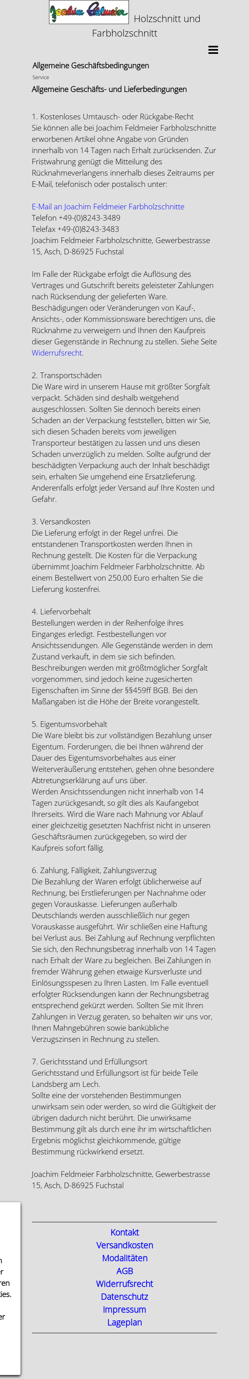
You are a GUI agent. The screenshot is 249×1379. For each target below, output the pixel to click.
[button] (108, 206)
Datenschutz (124, 1297)
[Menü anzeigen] (213, 49)
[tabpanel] (124, 20)
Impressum (124, 1310)
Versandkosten (124, 1245)
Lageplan (124, 1323)
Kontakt (124, 1233)
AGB (124, 1271)
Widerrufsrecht (57, 353)
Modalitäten (124, 1258)
